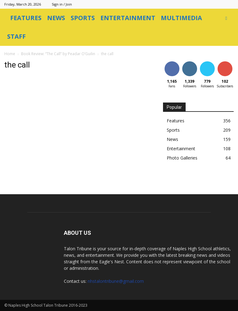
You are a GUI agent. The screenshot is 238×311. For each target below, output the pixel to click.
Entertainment (127, 18)
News (56, 18)
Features (26, 18)
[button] (226, 18)
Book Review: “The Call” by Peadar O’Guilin (58, 53)
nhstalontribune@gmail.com (116, 281)
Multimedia (181, 18)
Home (9, 53)
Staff (16, 36)
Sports (83, 18)
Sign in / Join (62, 4)
